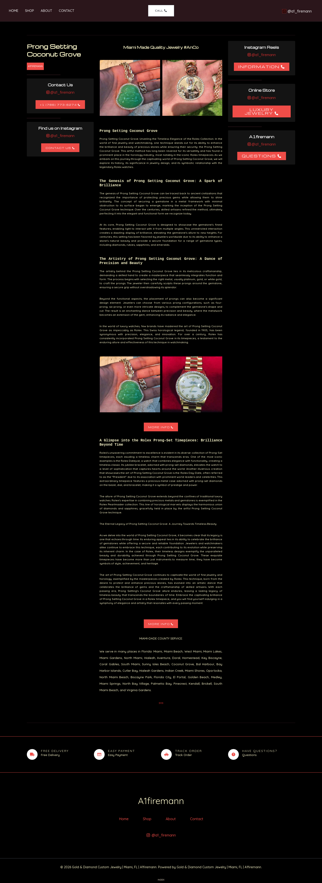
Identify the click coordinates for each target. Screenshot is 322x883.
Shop (29, 10)
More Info (159, 427)
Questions (259, 155)
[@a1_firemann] (297, 11)
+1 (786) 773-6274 (58, 104)
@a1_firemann (61, 92)
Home (13, 10)
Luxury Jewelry (259, 111)
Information (259, 66)
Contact (66, 10)
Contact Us (58, 148)
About (46, 10)
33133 (161, 703)
